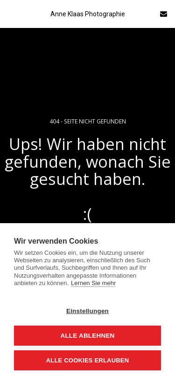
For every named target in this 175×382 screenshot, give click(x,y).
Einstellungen (87, 310)
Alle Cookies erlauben (87, 360)
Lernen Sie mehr (93, 283)
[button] (10, 13)
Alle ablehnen (87, 335)
